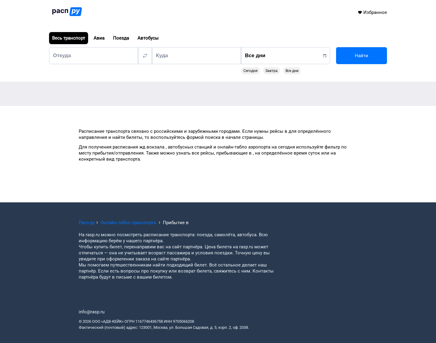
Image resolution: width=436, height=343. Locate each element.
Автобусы (148, 38)
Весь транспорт (68, 38)
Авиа (99, 38)
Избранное (372, 12)
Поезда (121, 38)
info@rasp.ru (91, 312)
